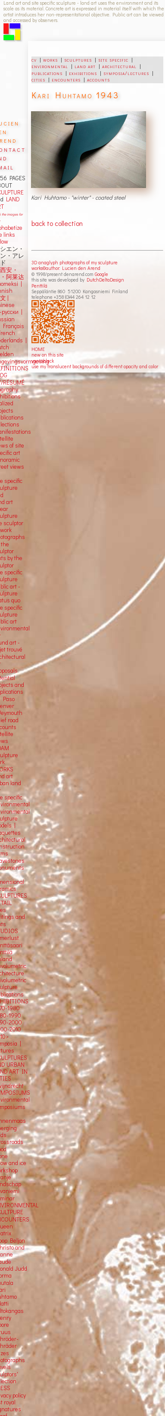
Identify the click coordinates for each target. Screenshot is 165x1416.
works (50, 59)
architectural (119, 66)
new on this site (47, 354)
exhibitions (83, 72)
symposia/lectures (126, 72)
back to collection (57, 223)
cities (38, 79)
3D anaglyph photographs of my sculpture (74, 262)
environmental (49, 66)
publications (46, 72)
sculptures (78, 59)
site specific (113, 59)
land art (85, 66)
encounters (66, 79)
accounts (98, 79)
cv (34, 59)
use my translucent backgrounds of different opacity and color (94, 366)
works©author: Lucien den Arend (65, 268)
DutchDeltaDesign (105, 279)
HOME (38, 349)
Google (101, 274)
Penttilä (39, 285)
